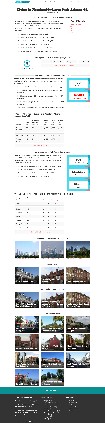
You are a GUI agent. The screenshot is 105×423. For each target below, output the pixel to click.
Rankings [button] (80, 1)
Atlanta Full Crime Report (39, 145)
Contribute (72, 405)
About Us (87, 1)
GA (20, 5)
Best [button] (51, 1)
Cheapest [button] (62, 1)
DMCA (71, 411)
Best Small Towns (48, 407)
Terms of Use (73, 409)
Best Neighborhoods (49, 403)
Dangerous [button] (74, 1)
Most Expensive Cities (50, 413)
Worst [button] (67, 1)
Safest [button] (56, 1)
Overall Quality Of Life (75, 25)
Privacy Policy (73, 407)
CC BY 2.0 (59, 258)
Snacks (22, 1)
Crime (70, 27)
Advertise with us (74, 403)
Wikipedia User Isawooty (24, 258)
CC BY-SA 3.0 (33, 258)
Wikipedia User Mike (74, 258)
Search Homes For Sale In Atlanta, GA (65, 66)
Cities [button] (46, 1)
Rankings (71, 33)
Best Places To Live (49, 405)
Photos (71, 31)
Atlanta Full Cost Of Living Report (40, 232)
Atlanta (24, 5)
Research (46, 415)
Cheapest (46, 401)
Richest (45, 419)
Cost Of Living (73, 29)
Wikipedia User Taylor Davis (50, 258)
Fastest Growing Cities (50, 411)
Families (45, 409)
